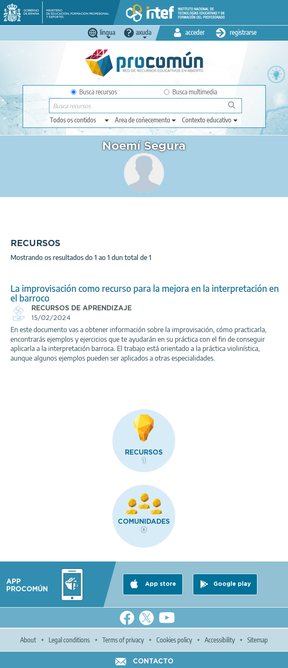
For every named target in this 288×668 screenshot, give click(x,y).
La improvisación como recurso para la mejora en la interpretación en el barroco (144, 293)
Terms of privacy (123, 640)
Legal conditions (69, 640)
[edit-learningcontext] (210, 119)
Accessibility (220, 640)
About (28, 640)
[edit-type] (79, 119)
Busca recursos (94, 92)
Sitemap (257, 640)
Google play (232, 584)
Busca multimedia (190, 92)
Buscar (235, 108)
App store (159, 584)
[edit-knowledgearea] (145, 119)
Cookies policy (174, 640)
